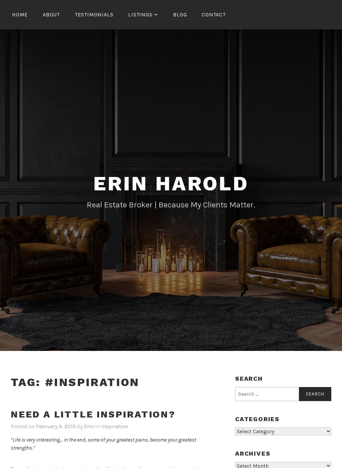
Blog (180, 14)
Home (20, 14)
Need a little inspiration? (93, 414)
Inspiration (114, 426)
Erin (89, 426)
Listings (140, 14)
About (51, 14)
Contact (214, 14)
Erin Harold (171, 183)
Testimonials (94, 14)
